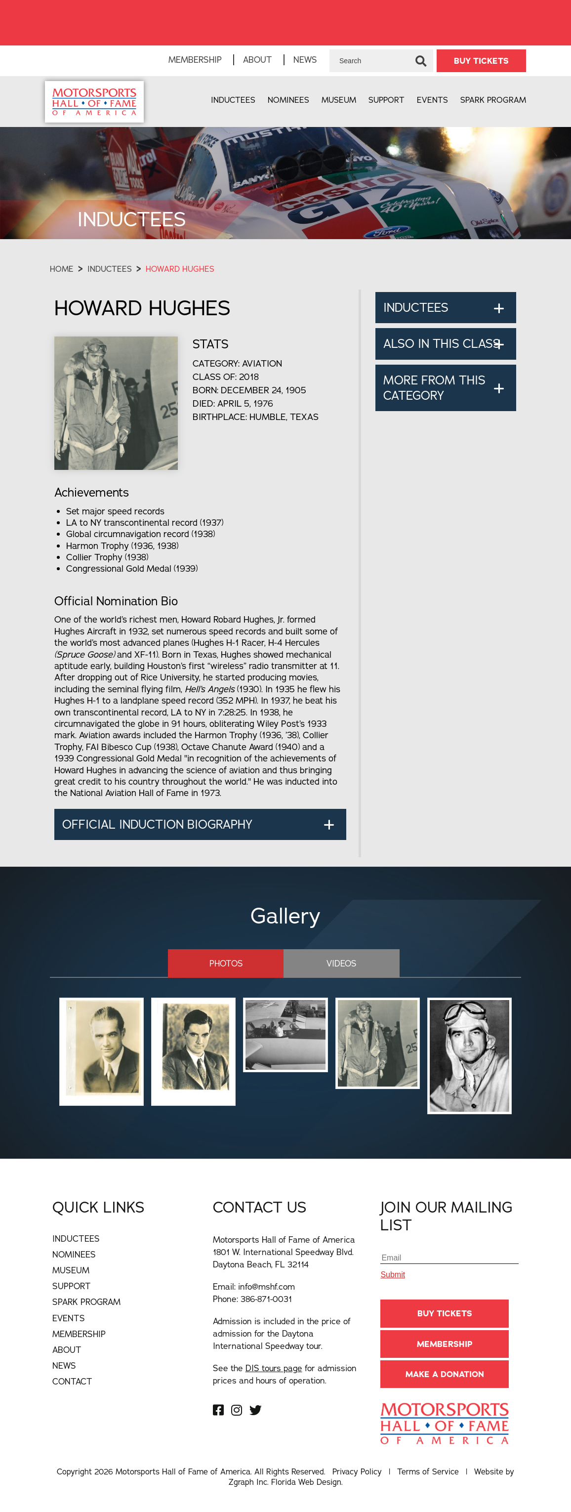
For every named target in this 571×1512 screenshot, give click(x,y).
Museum (339, 100)
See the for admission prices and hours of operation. (285, 1374)
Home (62, 269)
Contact (72, 1381)
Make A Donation (445, 1374)
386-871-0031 (266, 1299)
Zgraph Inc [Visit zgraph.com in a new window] (248, 1482)
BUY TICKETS (481, 60)
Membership (195, 59)
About (257, 59)
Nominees (288, 100)
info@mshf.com (266, 1286)
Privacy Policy (357, 1471)
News (305, 59)
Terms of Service (428, 1471)
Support (386, 100)
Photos (226, 963)
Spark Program (493, 100)
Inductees (233, 100)
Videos (341, 963)
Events (432, 100)
